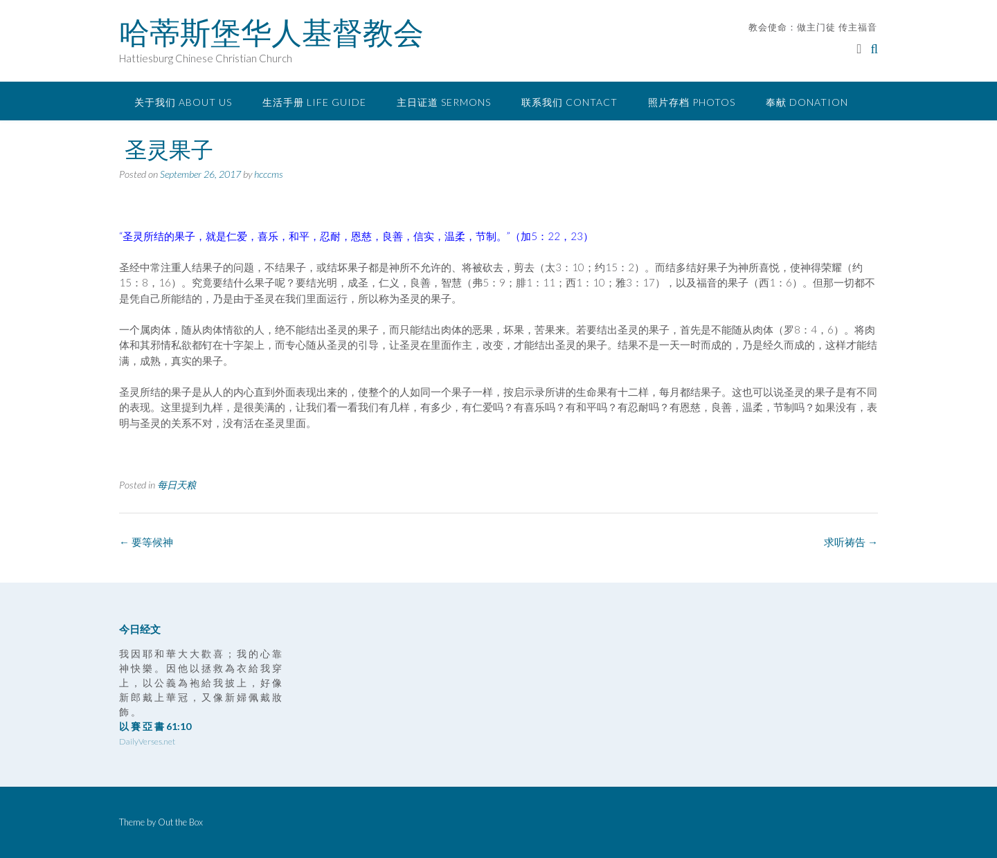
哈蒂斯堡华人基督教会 (271, 32)
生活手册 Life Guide (314, 102)
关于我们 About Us (183, 102)
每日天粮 (176, 485)
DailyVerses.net (147, 741)
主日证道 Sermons (444, 102)
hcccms (268, 174)
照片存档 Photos (691, 102)
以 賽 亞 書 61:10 (155, 726)
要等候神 (146, 542)
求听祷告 (851, 542)
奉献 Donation (807, 102)
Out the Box (180, 822)
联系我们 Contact (569, 102)
